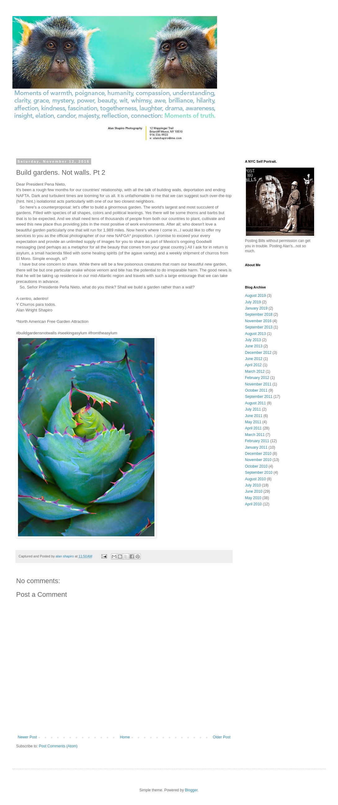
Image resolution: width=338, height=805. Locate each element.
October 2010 (256, 466)
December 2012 (258, 352)
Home (125, 737)
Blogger (191, 790)
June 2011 (253, 416)
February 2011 (257, 441)
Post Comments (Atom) (58, 746)
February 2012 (257, 378)
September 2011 (259, 396)
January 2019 (256, 308)
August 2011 (255, 403)
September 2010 (259, 472)
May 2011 (253, 422)
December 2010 (258, 453)
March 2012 (255, 371)
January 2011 (256, 447)
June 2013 (253, 346)
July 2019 (253, 302)
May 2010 (253, 498)
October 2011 (256, 390)
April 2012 (253, 365)
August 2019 (255, 295)
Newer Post (27, 737)
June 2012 (253, 359)
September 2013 (259, 327)
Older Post (221, 737)
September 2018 (259, 314)
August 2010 (255, 479)
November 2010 (258, 460)
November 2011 (258, 384)
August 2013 (255, 334)
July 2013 (253, 340)
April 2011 (253, 428)
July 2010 (253, 485)
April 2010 (253, 504)
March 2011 (255, 435)
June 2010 (253, 491)
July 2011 (253, 409)
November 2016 (258, 321)
